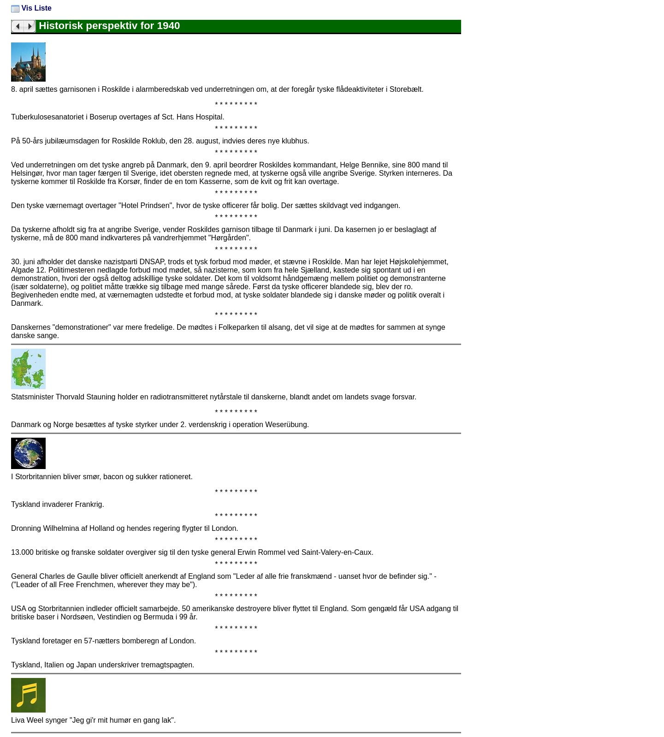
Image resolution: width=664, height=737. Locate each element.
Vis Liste (31, 8)
